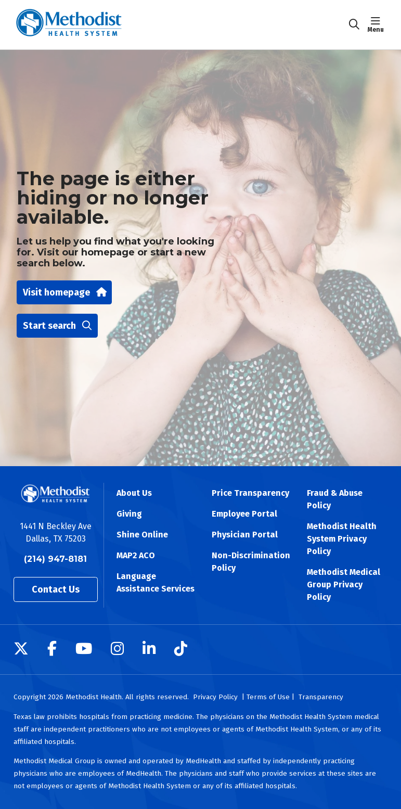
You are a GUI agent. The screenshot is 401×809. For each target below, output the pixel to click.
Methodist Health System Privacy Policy (342, 538)
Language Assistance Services (156, 582)
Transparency (321, 696)
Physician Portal (245, 535)
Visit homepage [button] (64, 292)
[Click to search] (354, 24)
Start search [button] (57, 325)
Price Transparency (250, 493)
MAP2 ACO (136, 555)
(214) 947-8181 (55, 559)
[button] (378, 24)
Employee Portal (244, 514)
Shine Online (142, 535)
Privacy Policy (215, 696)
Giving (129, 514)
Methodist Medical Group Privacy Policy (343, 584)
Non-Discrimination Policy (251, 561)
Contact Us (56, 589)
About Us (134, 493)
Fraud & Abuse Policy (335, 499)
